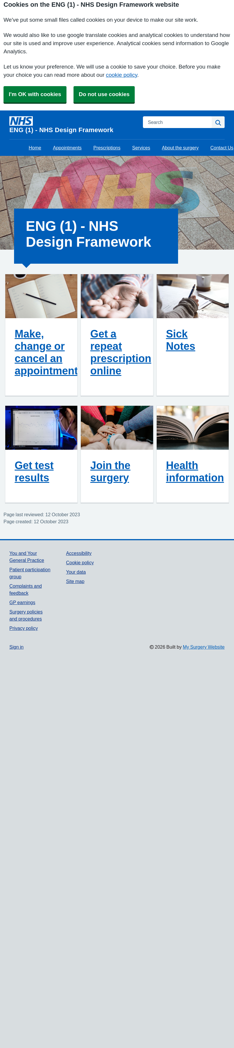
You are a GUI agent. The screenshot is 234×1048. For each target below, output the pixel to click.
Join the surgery (110, 471)
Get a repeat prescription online (120, 352)
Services (141, 147)
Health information (195, 471)
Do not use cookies (104, 94)
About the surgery (180, 147)
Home (35, 147)
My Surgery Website (204, 647)
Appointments (67, 147)
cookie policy (121, 75)
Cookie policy (80, 562)
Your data (76, 572)
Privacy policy (23, 628)
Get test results (34, 471)
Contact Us (221, 147)
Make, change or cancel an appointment (46, 352)
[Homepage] (72, 124)
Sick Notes (180, 339)
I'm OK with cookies (35, 94)
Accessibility (78, 553)
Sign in (16, 647)
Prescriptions (106, 147)
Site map (75, 581)
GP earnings (22, 602)
